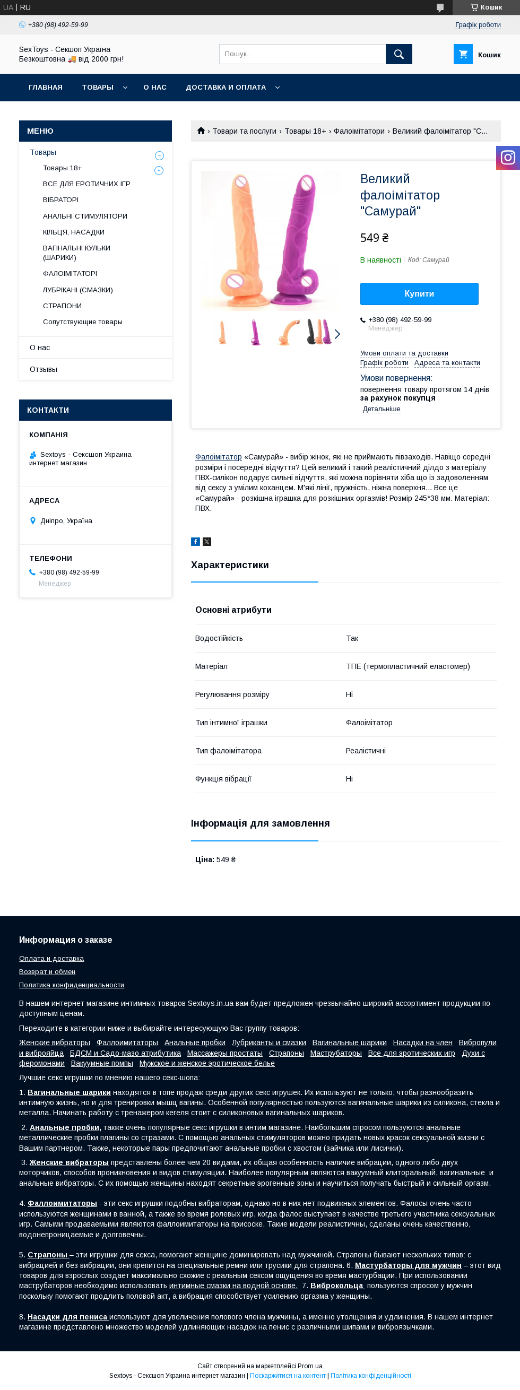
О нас (155, 87)
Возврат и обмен (47, 972)
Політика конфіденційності (371, 1375)
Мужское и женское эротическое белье (207, 1063)
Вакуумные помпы (102, 1063)
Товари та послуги (244, 131)
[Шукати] (399, 54)
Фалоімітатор (218, 457)
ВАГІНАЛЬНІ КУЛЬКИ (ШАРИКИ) (76, 253)
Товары (98, 87)
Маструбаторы (336, 1053)
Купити (420, 293)
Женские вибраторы (54, 1042)
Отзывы (43, 369)
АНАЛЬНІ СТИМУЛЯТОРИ (85, 216)
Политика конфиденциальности (71, 985)
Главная (46, 87)
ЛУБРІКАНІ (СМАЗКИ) (78, 290)
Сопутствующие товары (83, 322)
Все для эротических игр (411, 1053)
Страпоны (286, 1053)
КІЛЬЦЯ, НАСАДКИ (74, 232)
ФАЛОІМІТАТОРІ (70, 273)
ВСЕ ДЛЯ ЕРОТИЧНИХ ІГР (87, 184)
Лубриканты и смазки (269, 1042)
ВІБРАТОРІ (61, 200)
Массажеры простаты (225, 1053)
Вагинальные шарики (350, 1042)
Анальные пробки (195, 1042)
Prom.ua (310, 1366)
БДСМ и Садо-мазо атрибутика (125, 1053)
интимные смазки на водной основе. (233, 1285)
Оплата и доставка (51, 958)
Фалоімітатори (359, 131)
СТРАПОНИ (62, 306)
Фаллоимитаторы (127, 1042)
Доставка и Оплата (226, 87)
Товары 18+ (305, 131)
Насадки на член (423, 1042)
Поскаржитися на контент (288, 1375)
